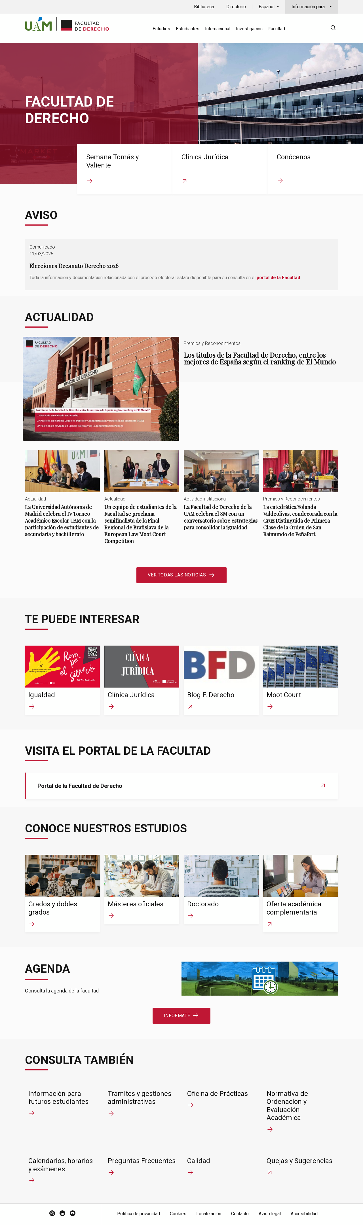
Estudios (161, 28)
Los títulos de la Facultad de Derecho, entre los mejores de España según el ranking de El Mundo (181, 389)
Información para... (310, 6)
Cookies (178, 1213)
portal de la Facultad (278, 277)
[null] (333, 29)
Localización (208, 1213)
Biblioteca (204, 6)
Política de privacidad (138, 1213)
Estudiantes (187, 28)
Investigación (249, 28)
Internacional (217, 28)
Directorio (236, 6)
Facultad (276, 28)
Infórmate (177, 1015)
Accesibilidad (304, 1213)
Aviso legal (270, 1213)
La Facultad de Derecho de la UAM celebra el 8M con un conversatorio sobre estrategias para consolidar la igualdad (221, 495)
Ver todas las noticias (177, 575)
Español (267, 6)
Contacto (240, 1213)
